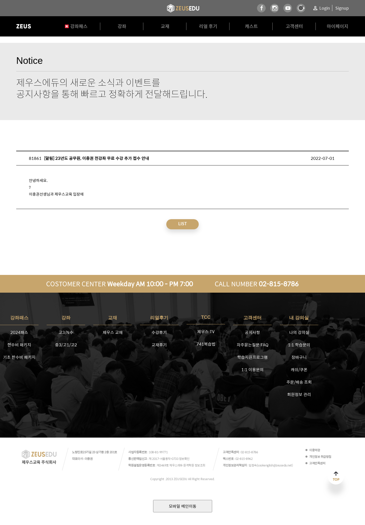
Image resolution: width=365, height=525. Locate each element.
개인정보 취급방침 (320, 456)
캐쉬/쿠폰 (299, 369)
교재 (165, 26)
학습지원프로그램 (252, 357)
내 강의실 (299, 317)
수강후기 (159, 332)
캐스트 (251, 26)
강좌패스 (78, 26)
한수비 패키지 (19, 345)
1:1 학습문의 (299, 345)
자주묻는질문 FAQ (252, 345)
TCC (206, 317)
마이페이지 (337, 26)
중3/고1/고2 (66, 345)
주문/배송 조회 (299, 382)
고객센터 (294, 26)
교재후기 (159, 345)
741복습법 (205, 344)
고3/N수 (66, 332)
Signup (342, 8)
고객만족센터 (317, 463)
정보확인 (184, 458)
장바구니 (299, 357)
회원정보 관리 (299, 394)
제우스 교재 (113, 332)
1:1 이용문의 (252, 369)
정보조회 (200, 465)
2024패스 (19, 332)
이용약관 (314, 450)
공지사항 (252, 332)
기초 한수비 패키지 (19, 357)
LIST (182, 223)
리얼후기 (159, 317)
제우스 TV (205, 331)
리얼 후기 (208, 26)
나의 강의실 (299, 332)
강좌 (122, 26)
